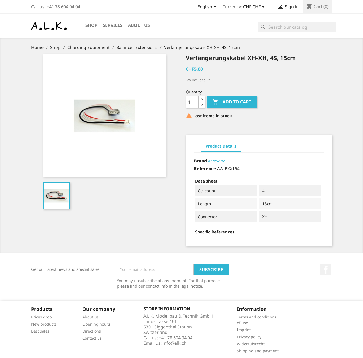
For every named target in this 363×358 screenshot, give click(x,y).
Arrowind (217, 161)
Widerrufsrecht (251, 343)
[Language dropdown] (207, 7)
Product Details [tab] (221, 146)
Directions (91, 331)
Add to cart (231, 102)
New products (44, 324)
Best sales (40, 331)
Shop (91, 25)
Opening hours (96, 324)
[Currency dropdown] (254, 7)
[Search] (297, 27)
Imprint (244, 329)
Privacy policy (249, 336)
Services (113, 25)
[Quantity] (192, 102)
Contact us (92, 338)
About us (139, 25)
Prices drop (41, 317)
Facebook (325, 269)
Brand (200, 161)
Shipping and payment (258, 350)
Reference (205, 168)
